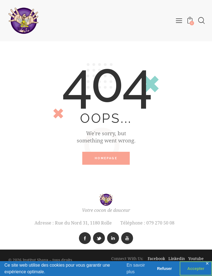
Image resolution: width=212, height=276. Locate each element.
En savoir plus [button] (135, 268)
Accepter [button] (196, 268)
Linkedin (177, 258)
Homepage (106, 158)
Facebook (158, 258)
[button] (179, 20)
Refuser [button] (164, 268)
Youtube (196, 258)
